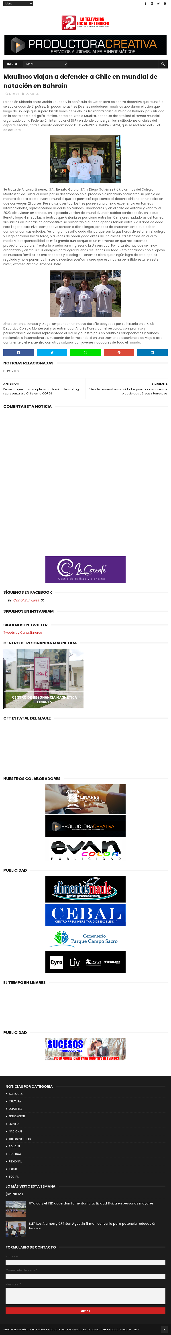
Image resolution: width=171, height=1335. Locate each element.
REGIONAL (15, 1161)
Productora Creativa (123, 1329)
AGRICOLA (15, 1094)
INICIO (12, 64)
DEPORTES (32, 94)
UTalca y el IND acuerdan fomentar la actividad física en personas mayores (91, 1203)
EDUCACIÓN (17, 1116)
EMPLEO (14, 1124)
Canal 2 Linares (26, 600)
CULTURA (15, 1101)
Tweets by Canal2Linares (22, 632)
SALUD (13, 1169)
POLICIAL (14, 1146)
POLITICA (15, 1154)
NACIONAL (15, 1131)
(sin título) (14, 1194)
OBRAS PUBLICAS (20, 1139)
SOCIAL (13, 1176)
